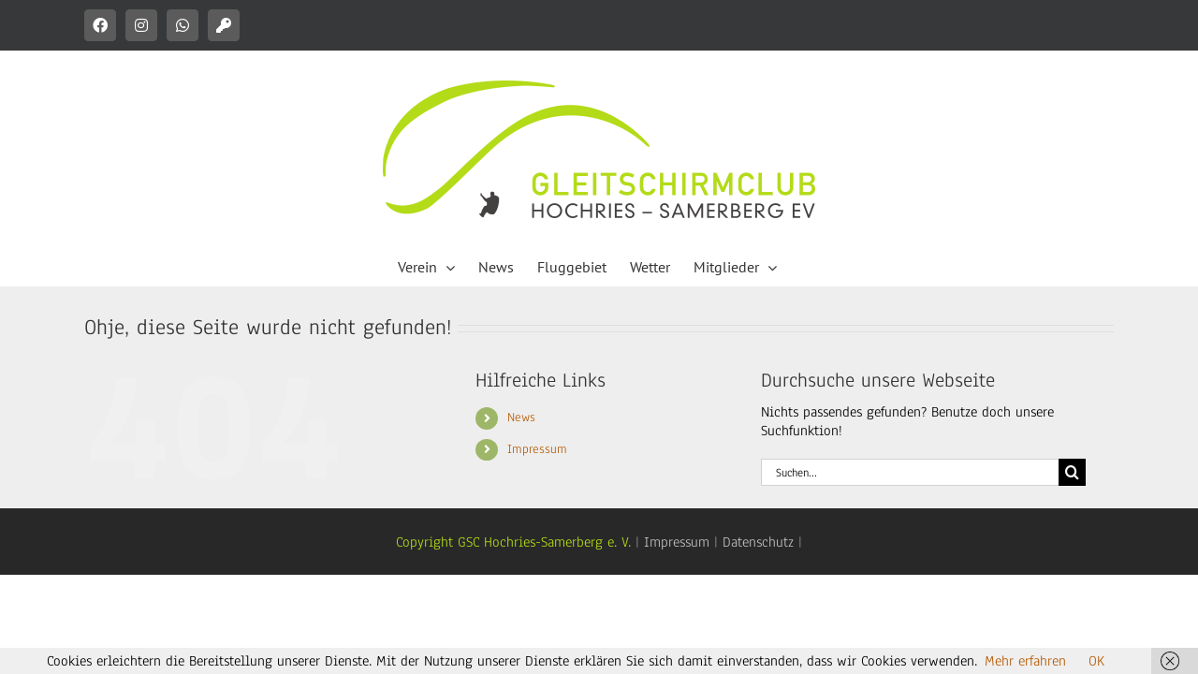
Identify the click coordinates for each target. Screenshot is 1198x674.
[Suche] (1072, 472)
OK (1096, 661)
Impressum (537, 449)
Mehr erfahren (1025, 661)
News (521, 417)
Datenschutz (758, 542)
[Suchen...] (910, 472)
